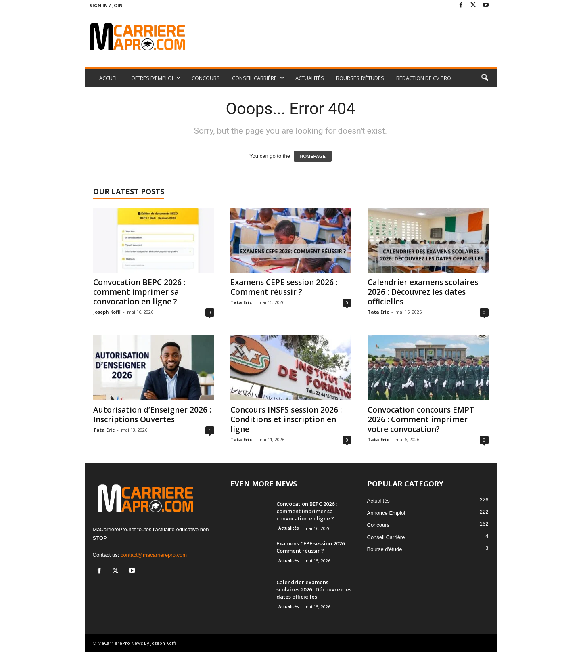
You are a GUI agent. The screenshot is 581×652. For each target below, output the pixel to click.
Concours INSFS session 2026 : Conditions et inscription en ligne (286, 419)
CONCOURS (206, 78)
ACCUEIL (109, 78)
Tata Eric (241, 302)
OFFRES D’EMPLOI (155, 78)
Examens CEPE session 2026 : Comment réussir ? (283, 287)
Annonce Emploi (386, 513)
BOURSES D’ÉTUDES (360, 78)
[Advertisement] (350, 37)
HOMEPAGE (312, 156)
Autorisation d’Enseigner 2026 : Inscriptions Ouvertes (152, 415)
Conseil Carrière (386, 537)
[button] (484, 78)
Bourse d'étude (384, 549)
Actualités (288, 528)
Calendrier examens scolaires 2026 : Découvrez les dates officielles (423, 292)
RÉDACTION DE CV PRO (423, 78)
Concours (378, 525)
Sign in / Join (106, 5)
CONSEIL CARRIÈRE (258, 78)
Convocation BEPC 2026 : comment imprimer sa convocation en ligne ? (139, 292)
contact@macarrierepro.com (154, 555)
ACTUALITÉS (309, 78)
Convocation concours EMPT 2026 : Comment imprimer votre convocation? (421, 419)
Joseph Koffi (107, 312)
